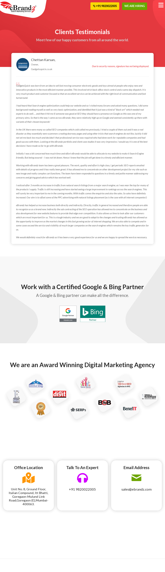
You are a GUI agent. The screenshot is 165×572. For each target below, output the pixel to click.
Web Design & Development (38, 546)
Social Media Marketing (37, 538)
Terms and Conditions (125, 549)
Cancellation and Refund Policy (149, 538)
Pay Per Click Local (14, 544)
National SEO (11, 540)
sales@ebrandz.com (136, 489)
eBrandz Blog (121, 535)
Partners (90, 540)
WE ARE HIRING (134, 6)
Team (89, 535)
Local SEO (9, 535)
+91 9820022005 (82, 489)
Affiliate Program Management (13, 551)
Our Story (64, 535)
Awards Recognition (124, 540)
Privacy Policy (121, 553)
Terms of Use (120, 544)
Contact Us (147, 549)
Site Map (145, 544)
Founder (63, 540)
